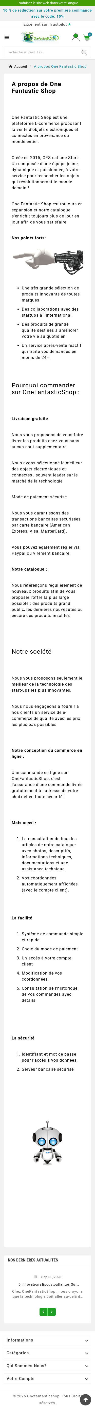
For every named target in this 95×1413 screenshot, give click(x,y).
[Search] (84, 52)
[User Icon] (76, 37)
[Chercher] (41, 52)
